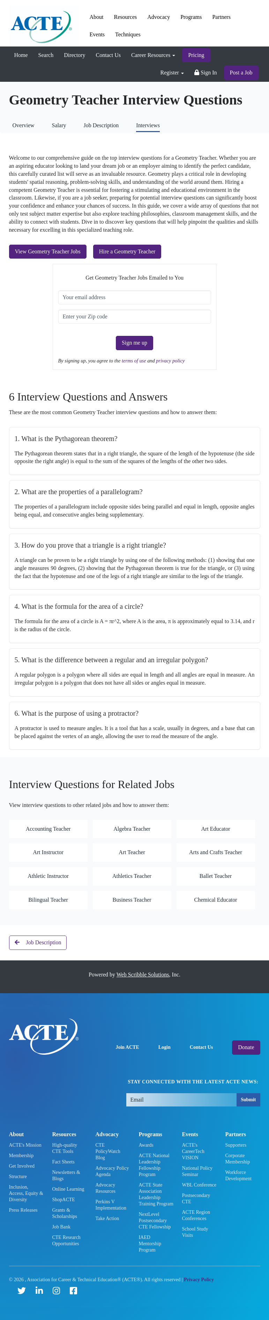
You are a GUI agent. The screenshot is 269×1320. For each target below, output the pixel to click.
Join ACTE (127, 1047)
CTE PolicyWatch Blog (107, 1151)
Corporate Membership (237, 1158)
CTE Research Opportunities (66, 1240)
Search (46, 55)
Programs (191, 17)
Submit (248, 1099)
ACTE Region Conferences (196, 1215)
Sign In (205, 72)
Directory (74, 55)
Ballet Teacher (216, 876)
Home (21, 55)
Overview (24, 125)
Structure (18, 1176)
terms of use (134, 360)
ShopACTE (63, 1199)
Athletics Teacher (131, 876)
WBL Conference (199, 1185)
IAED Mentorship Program (150, 1244)
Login (164, 1047)
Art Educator (215, 829)
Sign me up (134, 343)
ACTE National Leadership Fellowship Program (154, 1165)
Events (97, 34)
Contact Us (108, 55)
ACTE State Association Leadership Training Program (156, 1194)
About (97, 17)
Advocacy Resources (105, 1188)
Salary (59, 125)
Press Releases (23, 1210)
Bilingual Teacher (48, 900)
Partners (221, 17)
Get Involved (22, 1166)
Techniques (128, 34)
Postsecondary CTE (196, 1198)
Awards (146, 1145)
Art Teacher (132, 852)
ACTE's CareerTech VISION (193, 1151)
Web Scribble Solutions (143, 975)
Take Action (107, 1218)
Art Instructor (48, 852)
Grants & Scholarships (64, 1213)
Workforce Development (238, 1175)
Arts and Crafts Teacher (215, 852)
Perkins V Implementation (110, 1205)
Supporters (235, 1145)
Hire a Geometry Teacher (127, 251)
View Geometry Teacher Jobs (48, 251)
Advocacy (158, 17)
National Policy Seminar (197, 1171)
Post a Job (241, 72)
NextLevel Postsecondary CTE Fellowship (155, 1220)
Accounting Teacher (48, 829)
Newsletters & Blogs (66, 1175)
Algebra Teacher (131, 829)
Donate (246, 1047)
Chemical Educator (215, 900)
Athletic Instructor (48, 876)
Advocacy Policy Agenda (112, 1171)
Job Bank (61, 1226)
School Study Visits (195, 1232)
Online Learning (68, 1189)
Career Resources (153, 55)
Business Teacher (132, 900)
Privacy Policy (199, 1279)
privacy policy (170, 360)
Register (172, 72)
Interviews (148, 125)
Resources (125, 17)
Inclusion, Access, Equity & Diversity (26, 1193)
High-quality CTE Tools (64, 1148)
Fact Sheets (63, 1161)
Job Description (101, 125)
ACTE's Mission (25, 1145)
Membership (21, 1155)
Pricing (196, 55)
